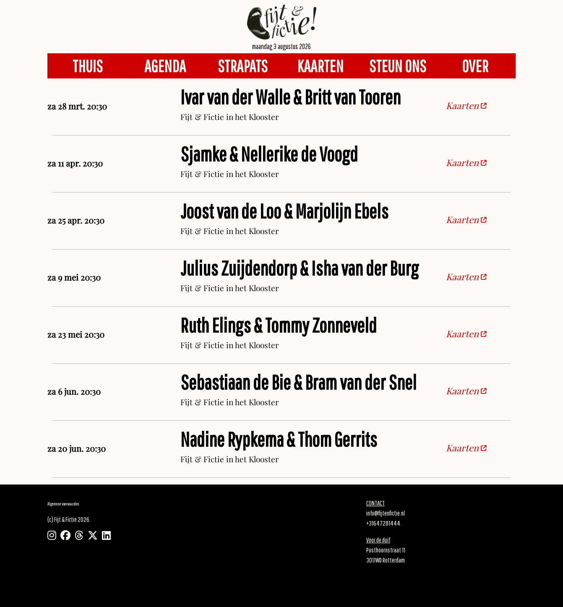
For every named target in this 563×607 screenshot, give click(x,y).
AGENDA (165, 66)
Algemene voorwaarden (63, 503)
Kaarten (466, 106)
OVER (475, 66)
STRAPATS (243, 66)
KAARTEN (320, 66)
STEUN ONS (397, 66)
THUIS (88, 66)
